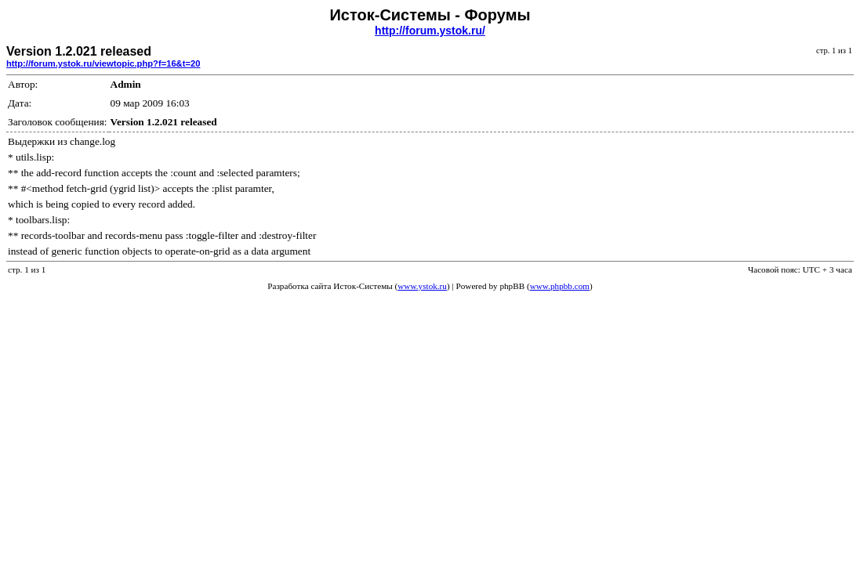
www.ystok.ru (422, 286)
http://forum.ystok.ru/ (430, 30)
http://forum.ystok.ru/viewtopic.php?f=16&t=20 (103, 63)
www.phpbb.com (560, 286)
